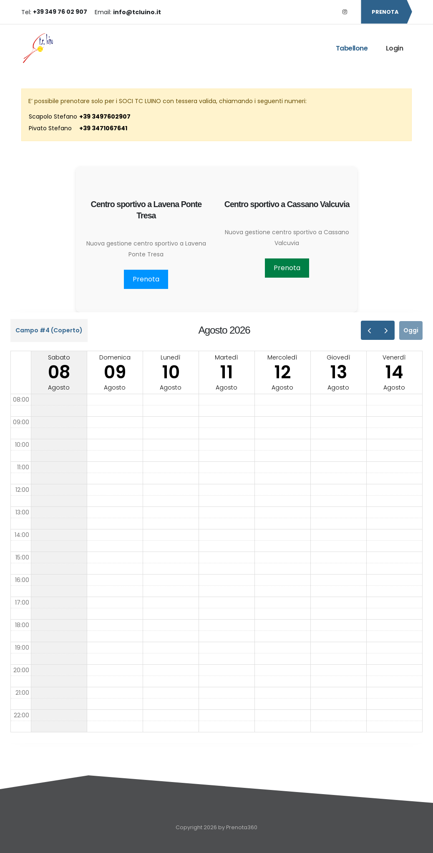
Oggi (410, 330)
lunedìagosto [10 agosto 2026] (170, 372)
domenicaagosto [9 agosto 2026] (115, 372)
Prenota (146, 279)
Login (394, 48)
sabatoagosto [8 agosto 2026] (59, 372)
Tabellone (352, 48)
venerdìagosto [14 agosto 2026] (394, 372)
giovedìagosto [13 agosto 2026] (338, 372)
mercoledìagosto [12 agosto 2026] (282, 372)
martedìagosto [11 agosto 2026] (226, 372)
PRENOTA (386, 12)
